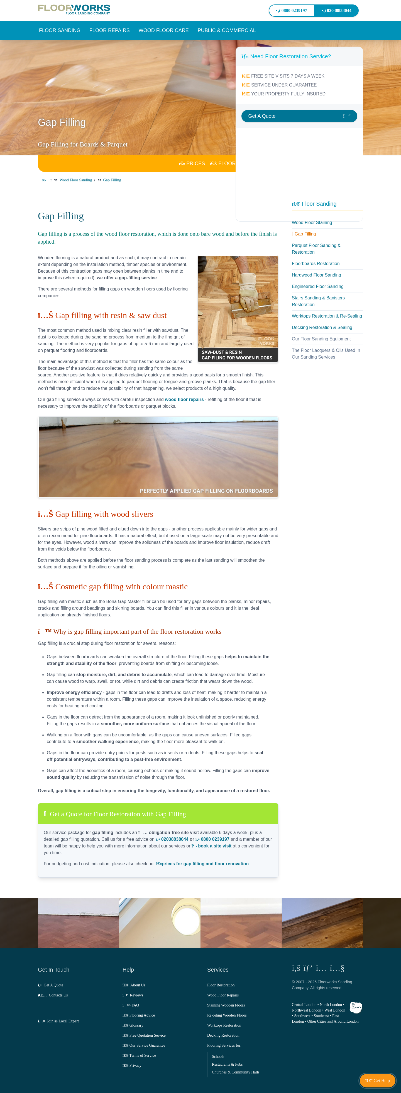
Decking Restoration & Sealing (322, 327)
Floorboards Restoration (316, 263)
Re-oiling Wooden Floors (227, 1015)
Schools (218, 1056)
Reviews (133, 995)
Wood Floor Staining (312, 222)
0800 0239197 (291, 10)
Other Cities (316, 1021)
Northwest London (306, 1010)
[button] (59, 30)
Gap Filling (305, 234)
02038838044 (336, 10)
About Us (134, 985)
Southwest (302, 1016)
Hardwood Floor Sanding (316, 275)
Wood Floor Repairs (223, 995)
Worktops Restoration (224, 1025)
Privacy (132, 1065)
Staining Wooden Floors (226, 1005)
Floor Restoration (220, 985)
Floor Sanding (314, 204)
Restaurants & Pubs (227, 1064)
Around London (346, 1021)
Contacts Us (53, 995)
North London (331, 1005)
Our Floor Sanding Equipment (321, 339)
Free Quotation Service (144, 1035)
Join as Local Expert (58, 1021)
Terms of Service (139, 1055)
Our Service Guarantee (144, 1045)
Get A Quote (50, 985)
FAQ (131, 1005)
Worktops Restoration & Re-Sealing (327, 316)
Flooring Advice (139, 1015)
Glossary (133, 1025)
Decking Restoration (223, 1035)
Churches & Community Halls (236, 1072)
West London (334, 1010)
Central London (304, 1005)
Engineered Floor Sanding (318, 286)
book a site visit (211, 846)
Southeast (321, 1016)
